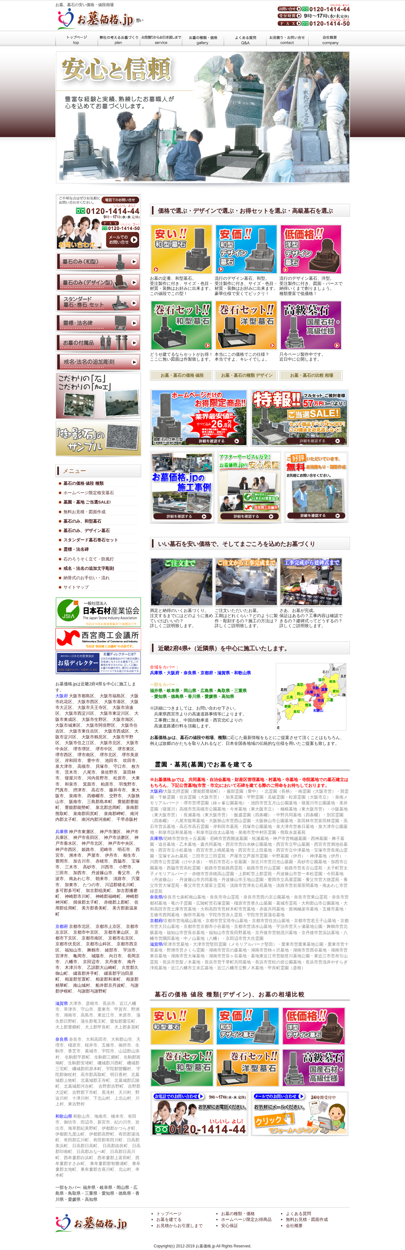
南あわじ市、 (81, 878)
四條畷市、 (97, 795)
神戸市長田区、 (88, 837)
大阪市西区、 (90, 701)
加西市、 (81, 872)
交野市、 (117, 795)
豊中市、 (95, 760)
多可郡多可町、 (70, 890)
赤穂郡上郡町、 (118, 902)
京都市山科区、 (100, 943)
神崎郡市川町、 (79, 896)
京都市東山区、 (118, 932)
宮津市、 (63, 955)
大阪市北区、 (112, 742)
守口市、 (121, 766)
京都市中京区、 (88, 932)
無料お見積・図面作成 (84, 511)
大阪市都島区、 (83, 695)
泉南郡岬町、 (116, 813)
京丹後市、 (115, 961)
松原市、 (121, 778)
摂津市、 (81, 790)
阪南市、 (77, 801)
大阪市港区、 (116, 701)
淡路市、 (121, 878)
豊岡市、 (63, 861)
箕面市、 (91, 784)
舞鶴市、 (95, 950)
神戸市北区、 (94, 843)
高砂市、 (91, 866)
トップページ (76, 38)
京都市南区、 (94, 938)
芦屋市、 (95, 855)
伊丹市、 (113, 855)
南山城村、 (83, 985)
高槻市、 (85, 766)
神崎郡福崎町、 (110, 896)
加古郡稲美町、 (100, 890)
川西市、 (109, 866)
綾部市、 (113, 950)
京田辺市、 (93, 961)
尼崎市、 (108, 849)
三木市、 (73, 866)
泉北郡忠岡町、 (110, 807)
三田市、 (63, 872)
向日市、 (117, 955)
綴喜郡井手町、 (88, 973)
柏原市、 (109, 784)
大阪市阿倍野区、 (102, 725)
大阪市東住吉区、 (86, 731)
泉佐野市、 (111, 772)
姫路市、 (90, 849)
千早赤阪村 (127, 819)
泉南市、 (77, 795)
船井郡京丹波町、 (112, 985)
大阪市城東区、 (70, 725)
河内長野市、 (99, 778)
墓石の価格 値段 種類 (203, 38)
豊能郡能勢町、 (79, 807)
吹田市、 (131, 760)
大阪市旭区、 (125, 719)
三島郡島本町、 (102, 801)
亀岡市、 (81, 955)
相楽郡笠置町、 (79, 979)
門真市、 (63, 790)
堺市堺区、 (83, 748)
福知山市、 (75, 950)
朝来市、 (104, 878)
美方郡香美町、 (96, 908)
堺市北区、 (110, 754)
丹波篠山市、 (104, 872)
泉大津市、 (65, 766)
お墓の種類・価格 (238, 1213)
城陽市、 (99, 955)
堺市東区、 (128, 748)
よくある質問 (245, 38)
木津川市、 (75, 967)
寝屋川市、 (75, 778)
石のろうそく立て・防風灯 (88, 559)
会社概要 (329, 38)
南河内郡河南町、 (98, 819)
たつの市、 (93, 884)
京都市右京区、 (123, 938)
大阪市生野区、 (96, 719)
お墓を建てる (118, 38)
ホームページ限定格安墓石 (88, 492)
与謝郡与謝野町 (92, 991)
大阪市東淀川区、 (116, 713)
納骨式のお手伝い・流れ (86, 577)
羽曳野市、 (129, 784)
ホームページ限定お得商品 (246, 1219)
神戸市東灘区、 (83, 831)
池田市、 (113, 760)
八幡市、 (73, 961)
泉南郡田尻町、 (88, 813)
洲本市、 (77, 855)
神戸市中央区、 (123, 843)
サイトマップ (76, 587)
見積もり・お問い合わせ (287, 38)
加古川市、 (83, 861)
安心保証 (229, 1225)
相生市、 (131, 855)
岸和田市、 (75, 760)
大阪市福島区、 (114, 695)
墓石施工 (161, 38)
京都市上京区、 (110, 926)
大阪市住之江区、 (81, 742)
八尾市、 (91, 772)
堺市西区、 (65, 754)
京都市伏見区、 (70, 943)
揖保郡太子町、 (88, 902)
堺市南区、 (87, 754)
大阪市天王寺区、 (94, 707)
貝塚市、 (104, 766)
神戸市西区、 (68, 849)
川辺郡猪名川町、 (122, 884)
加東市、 (73, 884)
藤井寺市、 (119, 790)
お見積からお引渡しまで (179, 1225)
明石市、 (126, 849)
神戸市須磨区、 (118, 837)
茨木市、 (73, 772)
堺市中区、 (106, 748)
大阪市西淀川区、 (81, 713)
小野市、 (127, 866)
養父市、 (126, 872)
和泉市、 (73, 784)
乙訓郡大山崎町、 (104, 967)
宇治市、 (131, 950)
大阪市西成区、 (118, 731)
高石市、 (99, 790)
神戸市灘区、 (112, 831)
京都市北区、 (81, 926)
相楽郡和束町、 (110, 979)
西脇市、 (121, 861)
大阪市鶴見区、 (96, 736)
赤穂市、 (104, 861)
